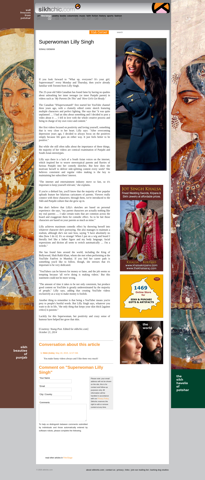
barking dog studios (159, 470)
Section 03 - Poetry (55, 17)
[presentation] (63, 438)
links (127, 470)
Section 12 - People (126, 17)
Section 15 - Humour (156, 17)
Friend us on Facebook (154, 32)
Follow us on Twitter (158, 32)
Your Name (44, 378)
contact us (110, 470)
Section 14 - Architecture (145, 17)
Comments (44, 402)
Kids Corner (99, 32)
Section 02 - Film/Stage (46, 17)
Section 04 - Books (62, 17)
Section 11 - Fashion (118, 17)
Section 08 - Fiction (94, 17)
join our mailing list (140, 470)
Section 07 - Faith (88, 17)
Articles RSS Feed (163, 32)
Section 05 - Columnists (72, 17)
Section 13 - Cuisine (134, 17)
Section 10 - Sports (110, 17)
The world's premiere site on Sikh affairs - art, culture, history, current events (58, 8)
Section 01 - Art (37, 17)
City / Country (45, 394)
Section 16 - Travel (163, 17)
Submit (44, 449)
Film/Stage (67, 458)
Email (42, 386)
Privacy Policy (103, 398)
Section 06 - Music (82, 17)
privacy (120, 470)
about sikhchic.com (95, 470)
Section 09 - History (102, 17)
